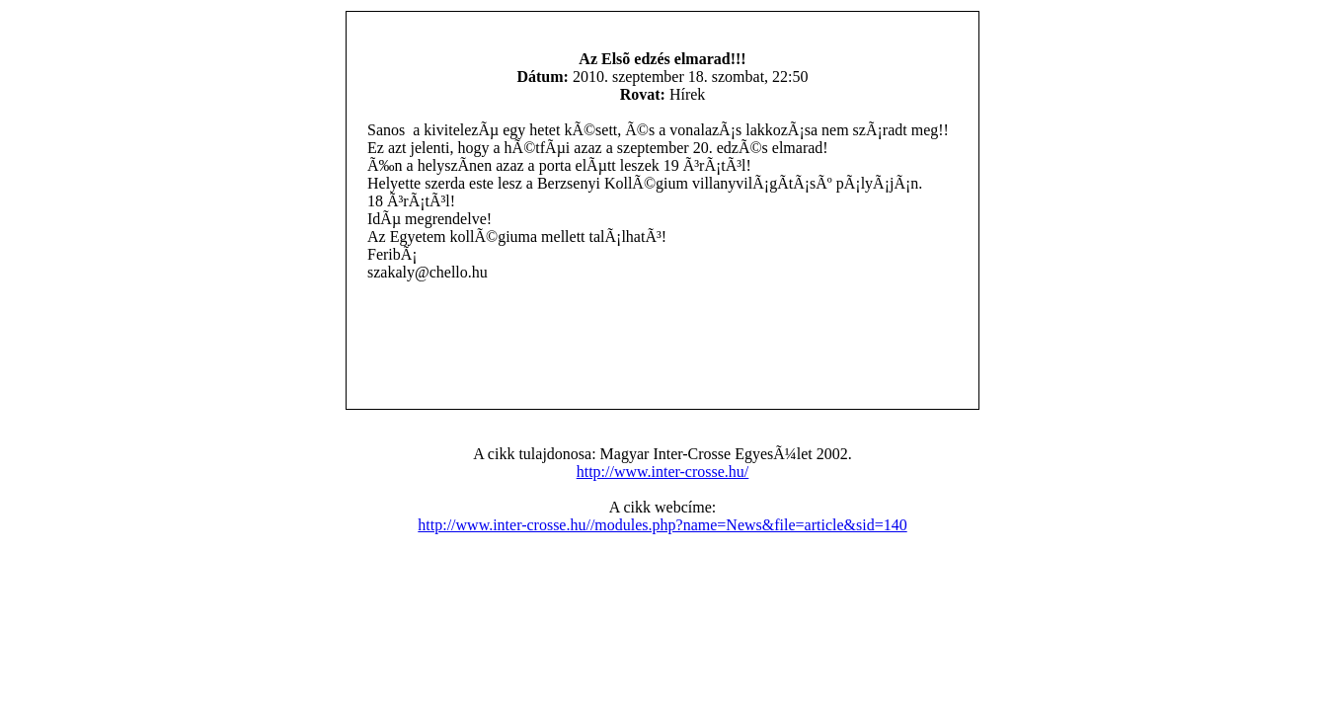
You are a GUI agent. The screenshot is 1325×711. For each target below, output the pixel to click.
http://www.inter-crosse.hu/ (663, 471)
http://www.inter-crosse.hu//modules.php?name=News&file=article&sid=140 (662, 524)
